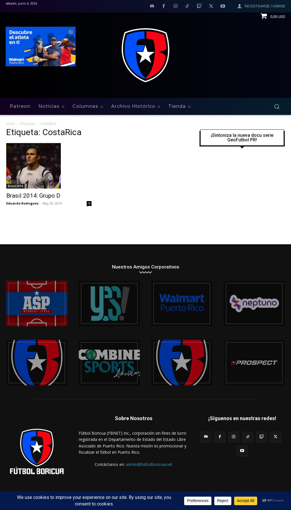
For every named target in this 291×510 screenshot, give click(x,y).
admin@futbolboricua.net (149, 464)
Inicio (10, 123)
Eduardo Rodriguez (22, 203)
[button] (276, 106)
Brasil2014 (15, 186)
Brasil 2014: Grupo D (33, 195)
